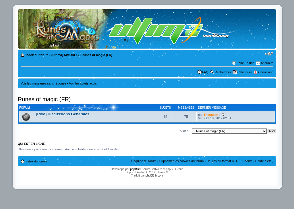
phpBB (134, 169)
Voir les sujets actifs (83, 83)
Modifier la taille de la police (269, 53)
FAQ (205, 72)
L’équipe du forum (143, 161)
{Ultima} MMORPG (65, 55)
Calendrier (244, 72)
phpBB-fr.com (154, 175)
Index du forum (37, 55)
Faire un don (245, 63)
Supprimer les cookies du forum (181, 161)
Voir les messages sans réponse (43, 83)
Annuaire (267, 63)
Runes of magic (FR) (97, 55)
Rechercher (223, 72)
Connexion (265, 72)
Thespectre (212, 114)
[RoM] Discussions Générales (62, 114)
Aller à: (184, 131)
